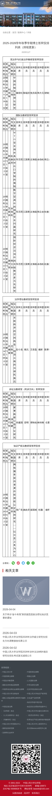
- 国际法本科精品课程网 (10, 685)
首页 (14, 32)
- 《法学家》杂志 (7, 711)
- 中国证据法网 (6, 707)
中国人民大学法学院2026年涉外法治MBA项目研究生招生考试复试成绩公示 (25, 654)
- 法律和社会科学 (7, 733)
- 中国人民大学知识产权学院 (36, 694)
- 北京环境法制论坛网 (34, 689)
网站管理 (28, 789)
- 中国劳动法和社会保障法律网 (12, 689)
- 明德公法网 (30, 676)
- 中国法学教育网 (7, 681)
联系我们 (36, 793)
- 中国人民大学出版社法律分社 (37, 711)
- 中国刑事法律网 (7, 676)
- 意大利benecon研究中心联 (36, 728)
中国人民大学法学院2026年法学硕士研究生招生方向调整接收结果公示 (25, 639)
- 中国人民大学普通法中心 (11, 724)
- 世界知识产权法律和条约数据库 (38, 720)
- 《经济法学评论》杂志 (35, 715)
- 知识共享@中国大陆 (34, 702)
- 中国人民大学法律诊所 (10, 694)
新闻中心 (22, 32)
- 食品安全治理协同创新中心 (36, 707)
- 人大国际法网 (31, 681)
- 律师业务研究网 (7, 728)
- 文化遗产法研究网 (33, 698)
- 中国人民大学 (6, 672)
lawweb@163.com (41, 789)
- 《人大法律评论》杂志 (10, 715)
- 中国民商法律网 (32, 672)
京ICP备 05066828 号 (12, 789)
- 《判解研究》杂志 (8, 720)
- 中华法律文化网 (32, 685)
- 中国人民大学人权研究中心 (36, 724)
